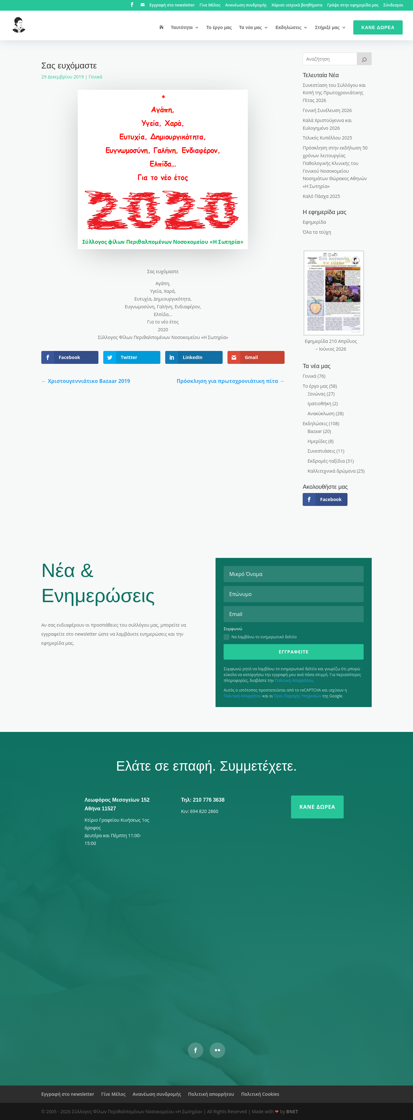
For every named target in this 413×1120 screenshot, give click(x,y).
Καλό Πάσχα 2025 (321, 196)
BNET (292, 1111)
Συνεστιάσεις (321, 451)
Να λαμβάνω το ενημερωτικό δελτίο (260, 637)
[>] (364, 58)
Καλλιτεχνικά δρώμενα (331, 471)
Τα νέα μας (250, 27)
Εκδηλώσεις (289, 27)
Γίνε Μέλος (209, 5)
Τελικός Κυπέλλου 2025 (327, 138)
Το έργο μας (219, 27)
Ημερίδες (317, 441)
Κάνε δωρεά (317, 806)
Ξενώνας (316, 394)
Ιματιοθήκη (319, 403)
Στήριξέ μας (327, 27)
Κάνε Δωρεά (378, 27)
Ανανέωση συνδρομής (246, 5)
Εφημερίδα (314, 222)
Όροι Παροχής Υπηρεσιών (297, 696)
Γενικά (95, 77)
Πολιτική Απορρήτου (294, 680)
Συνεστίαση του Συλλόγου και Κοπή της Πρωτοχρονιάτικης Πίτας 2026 (334, 93)
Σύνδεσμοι (393, 5)
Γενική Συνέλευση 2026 (327, 110)
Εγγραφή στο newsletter (172, 5)
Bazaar (314, 431)
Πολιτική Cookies (260, 1094)
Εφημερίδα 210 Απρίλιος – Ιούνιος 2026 (331, 345)
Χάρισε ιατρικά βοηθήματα (296, 5)
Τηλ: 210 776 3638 (203, 800)
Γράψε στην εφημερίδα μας (352, 5)
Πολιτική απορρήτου (211, 1094)
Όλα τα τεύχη (317, 232)
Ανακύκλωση (321, 413)
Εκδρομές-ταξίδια (326, 461)
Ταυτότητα (182, 27)
